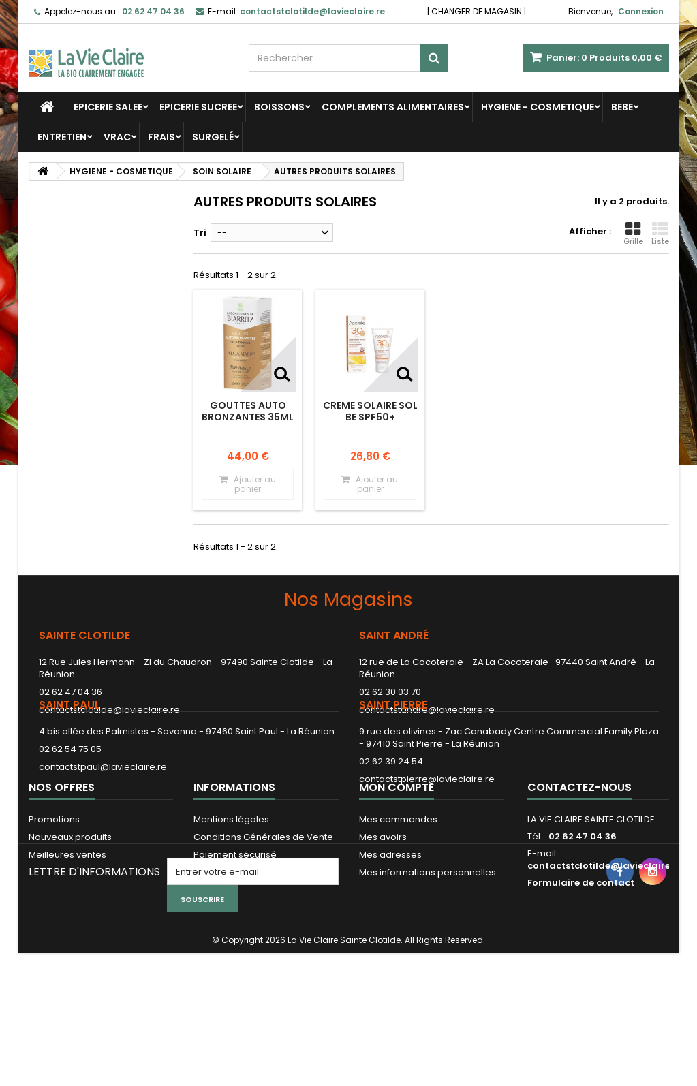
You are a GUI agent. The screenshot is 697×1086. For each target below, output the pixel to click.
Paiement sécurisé (235, 931)
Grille (633, 234)
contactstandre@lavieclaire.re (427, 709)
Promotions (54, 895)
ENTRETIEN (62, 137)
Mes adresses (390, 931)
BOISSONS (279, 107)
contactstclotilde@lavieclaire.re (109, 709)
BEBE (622, 107)
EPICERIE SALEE (108, 107)
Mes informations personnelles (427, 948)
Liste (660, 234)
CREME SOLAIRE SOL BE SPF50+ (370, 411)
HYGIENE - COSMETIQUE (537, 107)
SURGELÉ (213, 137)
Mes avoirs (383, 913)
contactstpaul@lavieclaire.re (103, 809)
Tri (199, 232)
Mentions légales (231, 895)
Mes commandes (398, 895)
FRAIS (161, 137)
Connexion (641, 11)
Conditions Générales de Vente (263, 913)
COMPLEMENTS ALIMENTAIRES (393, 107)
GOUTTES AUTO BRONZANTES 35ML (248, 411)
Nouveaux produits (70, 913)
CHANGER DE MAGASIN (476, 11)
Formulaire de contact (580, 958)
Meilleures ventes (67, 931)
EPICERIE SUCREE (198, 107)
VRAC (117, 137)
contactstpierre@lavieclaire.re (427, 821)
